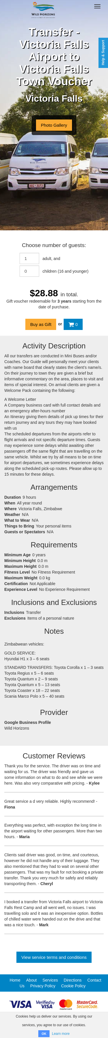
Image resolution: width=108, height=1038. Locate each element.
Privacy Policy (42, 986)
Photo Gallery (54, 125)
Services (50, 980)
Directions (73, 980)
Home (15, 980)
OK (43, 1033)
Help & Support (103, 52)
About (31, 980)
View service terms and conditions (54, 957)
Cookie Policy (73, 986)
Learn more (60, 1034)
